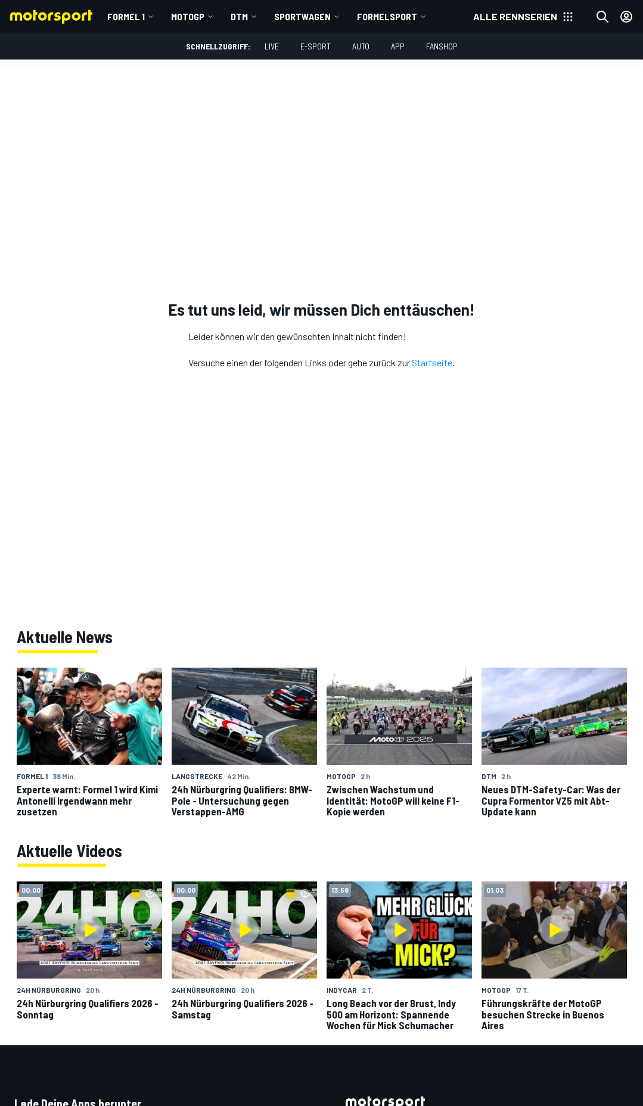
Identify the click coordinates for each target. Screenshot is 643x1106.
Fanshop (442, 46)
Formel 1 (126, 16)
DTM (239, 16)
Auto (360, 46)
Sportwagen (302, 16)
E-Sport (315, 46)
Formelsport (387, 16)
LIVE (272, 46)
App (398, 46)
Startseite (432, 362)
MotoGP (187, 16)
